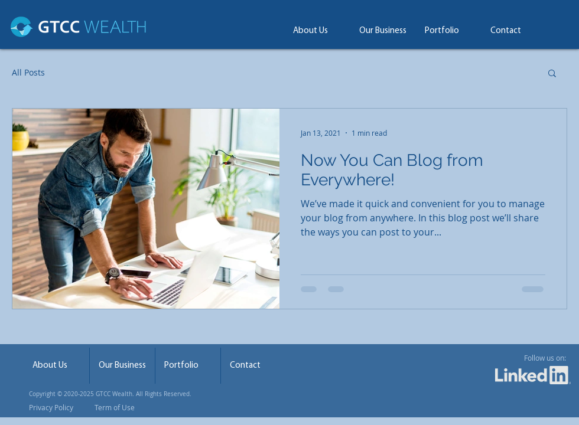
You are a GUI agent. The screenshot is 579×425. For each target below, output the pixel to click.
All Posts (28, 72)
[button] (552, 74)
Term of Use (114, 407)
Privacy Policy (51, 407)
